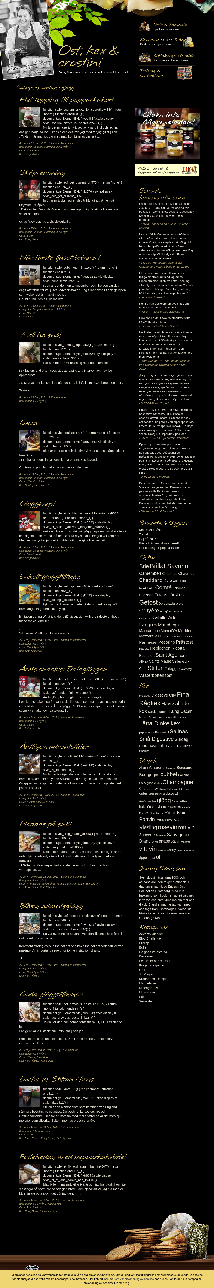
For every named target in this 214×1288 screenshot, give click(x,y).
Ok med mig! (122, 1283)
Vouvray (162, 850)
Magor (60, 883)
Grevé (179, 603)
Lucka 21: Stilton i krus (56, 1079)
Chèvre (31, 1057)
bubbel (168, 774)
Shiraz (155, 841)
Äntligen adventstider (53, 747)
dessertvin (173, 793)
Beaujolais (170, 768)
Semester (146, 1001)
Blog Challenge (150, 938)
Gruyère (149, 611)
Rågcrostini (162, 732)
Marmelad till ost (167, 133)
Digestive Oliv (163, 695)
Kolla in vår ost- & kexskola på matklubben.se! (167, 170)
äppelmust (147, 858)
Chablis (158, 783)
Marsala (186, 807)
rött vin (186, 827)
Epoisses (146, 595)
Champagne (178, 782)
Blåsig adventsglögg (51, 906)
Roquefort (71, 883)
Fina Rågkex (32, 975)
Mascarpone (149, 631)
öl (158, 857)
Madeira (175, 807)
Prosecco (178, 820)
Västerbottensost (155, 675)
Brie (29, 1207)
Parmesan (148, 642)
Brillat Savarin (169, 566)
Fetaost (161, 594)
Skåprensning (42, 173)
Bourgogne (149, 774)
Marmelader (147, 983)
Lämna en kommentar (61, 143)
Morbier (185, 630)
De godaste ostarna (44, 146)
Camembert (150, 573)
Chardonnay (148, 788)
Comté (163, 587)
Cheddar (32, 313)
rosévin (167, 827)
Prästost (184, 642)
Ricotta (178, 648)
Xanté (180, 850)
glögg (164, 800)
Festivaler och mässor (155, 961)
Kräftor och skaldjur (153, 979)
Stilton (30, 235)
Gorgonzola (167, 603)
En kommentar (69, 1050)
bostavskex (144, 695)
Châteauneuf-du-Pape (178, 789)
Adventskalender (42, 1131)
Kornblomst (33, 883)
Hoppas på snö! (45, 824)
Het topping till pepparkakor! (66, 100)
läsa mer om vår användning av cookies (129, 1279)
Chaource (169, 573)
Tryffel (143, 534)
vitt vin (148, 848)
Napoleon (175, 636)
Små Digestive (33, 650)
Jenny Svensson (32, 640)
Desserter (146, 956)
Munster (163, 636)
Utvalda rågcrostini (166, 73)
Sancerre (147, 835)
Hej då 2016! (148, 539)
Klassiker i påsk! (150, 530)
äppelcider (189, 850)
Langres (148, 624)
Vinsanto (185, 841)
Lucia (28, 423)
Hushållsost (178, 611)
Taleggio (172, 668)
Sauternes (161, 835)
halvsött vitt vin (150, 807)
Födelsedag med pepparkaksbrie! (72, 1157)
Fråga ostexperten (152, 965)
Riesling (148, 827)
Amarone (157, 767)
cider (143, 793)
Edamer (179, 588)
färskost (37, 1207)
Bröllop (144, 943)
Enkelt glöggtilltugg (49, 577)
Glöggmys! (37, 504)
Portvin (147, 819)
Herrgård (165, 611)
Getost (30, 724)
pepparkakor (32, 154)
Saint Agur (33, 150)
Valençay (186, 669)
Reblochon (160, 648)
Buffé (143, 947)
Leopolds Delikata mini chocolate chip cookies (162, 717)
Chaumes (186, 573)
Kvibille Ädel (34, 801)
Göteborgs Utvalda (166, 57)
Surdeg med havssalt (37, 485)
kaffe (166, 807)
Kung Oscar (32, 239)
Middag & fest (149, 988)
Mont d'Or (169, 631)
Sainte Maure (160, 661)
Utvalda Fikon (173, 746)
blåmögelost (34, 554)
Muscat (159, 813)
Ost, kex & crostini (88, 54)
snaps (164, 841)
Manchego (168, 624)
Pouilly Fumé (164, 820)
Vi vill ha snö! (40, 335)
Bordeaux (184, 767)
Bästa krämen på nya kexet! (159, 543)
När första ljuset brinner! (59, 258)
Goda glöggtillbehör (50, 994)
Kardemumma (158, 711)
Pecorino (166, 642)
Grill (142, 970)
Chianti (162, 789)
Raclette (144, 648)
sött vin (175, 841)
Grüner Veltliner (180, 801)
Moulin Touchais (147, 813)
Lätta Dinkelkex (34, 728)
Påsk (142, 997)
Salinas (29, 316)
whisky (171, 850)
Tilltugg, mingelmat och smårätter (166, 42)
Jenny (26, 143)
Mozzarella (148, 636)
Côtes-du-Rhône (156, 794)
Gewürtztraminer (147, 801)
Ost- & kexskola (166, 26)
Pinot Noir (175, 812)
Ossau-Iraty (187, 636)
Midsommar (147, 992)
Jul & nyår (62, 146)
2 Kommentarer (58, 397)
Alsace (143, 767)
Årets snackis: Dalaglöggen (63, 669)
